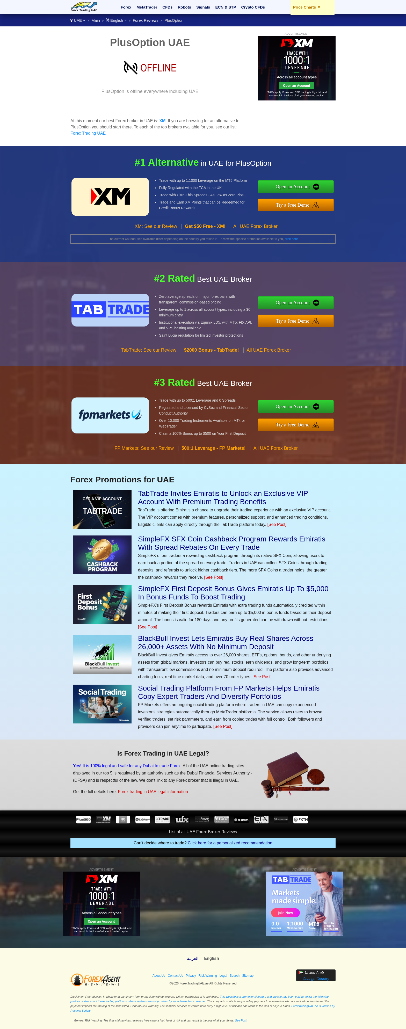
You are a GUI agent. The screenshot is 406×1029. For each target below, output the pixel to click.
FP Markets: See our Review (144, 453)
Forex (126, 7)
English (116, 20)
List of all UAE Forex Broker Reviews (203, 832)
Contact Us (175, 975)
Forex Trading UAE (88, 133)
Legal (223, 975)
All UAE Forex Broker (255, 231)
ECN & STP (225, 7)
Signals (203, 7)
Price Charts (307, 7)
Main (95, 20)
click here (291, 239)
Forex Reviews (145, 20)
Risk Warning (208, 975)
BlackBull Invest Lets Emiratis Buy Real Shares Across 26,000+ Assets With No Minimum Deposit (225, 642)
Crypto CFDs (253, 7)
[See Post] (277, 524)
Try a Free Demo (297, 204)
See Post (241, 1020)
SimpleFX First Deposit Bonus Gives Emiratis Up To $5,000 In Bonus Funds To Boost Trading (233, 593)
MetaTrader (146, 7)
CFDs (167, 7)
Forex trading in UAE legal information (149, 790)
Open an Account (298, 187)
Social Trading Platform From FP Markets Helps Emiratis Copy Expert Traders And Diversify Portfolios (229, 692)
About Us (159, 975)
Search (235, 975)
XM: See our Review (156, 231)
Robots (184, 7)
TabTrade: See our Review (148, 355)
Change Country (316, 979)
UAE (77, 20)
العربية (192, 958)
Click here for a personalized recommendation (230, 843)
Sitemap (247, 975)
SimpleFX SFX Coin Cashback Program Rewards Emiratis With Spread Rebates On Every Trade (231, 543)
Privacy (191, 975)
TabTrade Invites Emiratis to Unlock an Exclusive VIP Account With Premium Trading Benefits (223, 497)
